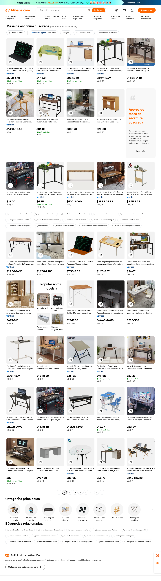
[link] (157, 555)
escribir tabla (42, 226)
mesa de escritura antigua (102, 220)
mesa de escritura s (70, 536)
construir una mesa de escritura (74, 214)
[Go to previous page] (59, 492)
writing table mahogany (123, 536)
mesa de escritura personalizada (126, 226)
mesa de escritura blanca (75, 220)
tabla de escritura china (63, 226)
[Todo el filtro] (15, 32)
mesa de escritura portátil (134, 530)
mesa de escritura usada (108, 542)
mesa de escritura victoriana (46, 220)
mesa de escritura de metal (19, 542)
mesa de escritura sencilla (45, 536)
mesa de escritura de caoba (132, 214)
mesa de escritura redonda (18, 214)
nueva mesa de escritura (79, 530)
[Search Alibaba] (61, 10)
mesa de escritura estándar (96, 536)
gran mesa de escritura (45, 214)
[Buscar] (98, 10)
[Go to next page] (102, 492)
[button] (89, 10)
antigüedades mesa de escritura (137, 542)
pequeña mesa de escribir (18, 220)
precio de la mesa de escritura (20, 530)
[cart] (125, 10)
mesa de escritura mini (129, 220)
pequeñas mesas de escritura (50, 530)
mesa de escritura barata (104, 214)
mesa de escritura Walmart (106, 530)
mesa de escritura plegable (18, 226)
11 (96, 492)
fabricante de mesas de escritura (93, 226)
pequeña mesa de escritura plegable (77, 542)
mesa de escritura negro (46, 542)
